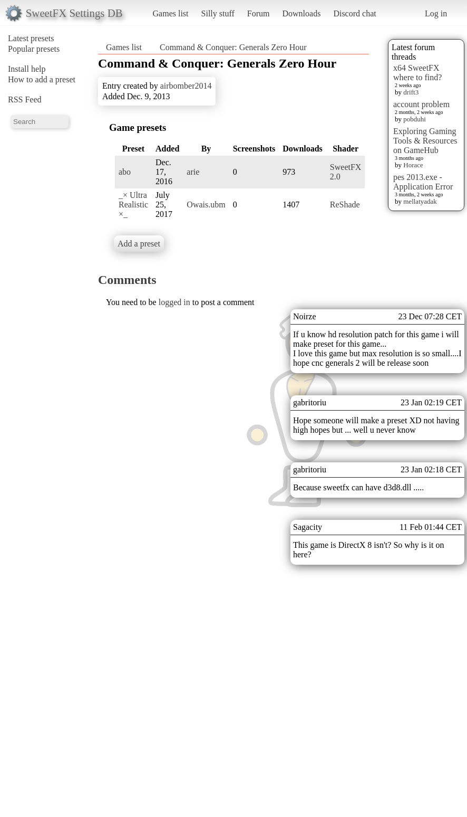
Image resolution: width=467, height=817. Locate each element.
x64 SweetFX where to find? (417, 72)
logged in (174, 302)
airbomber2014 (186, 85)
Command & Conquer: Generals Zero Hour (233, 47)
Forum (258, 13)
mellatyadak (420, 201)
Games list (171, 13)
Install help (27, 68)
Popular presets (34, 48)
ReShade (345, 204)
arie (193, 171)
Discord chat (354, 13)
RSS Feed (25, 99)
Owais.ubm (206, 204)
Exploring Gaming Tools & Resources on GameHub (425, 141)
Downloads (301, 13)
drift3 (411, 92)
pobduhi (414, 119)
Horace (413, 165)
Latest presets (31, 38)
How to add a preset (41, 79)
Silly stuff (218, 13)
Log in (436, 13)
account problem (421, 104)
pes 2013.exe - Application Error (423, 182)
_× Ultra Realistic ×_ (133, 204)
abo (125, 171)
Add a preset (139, 243)
